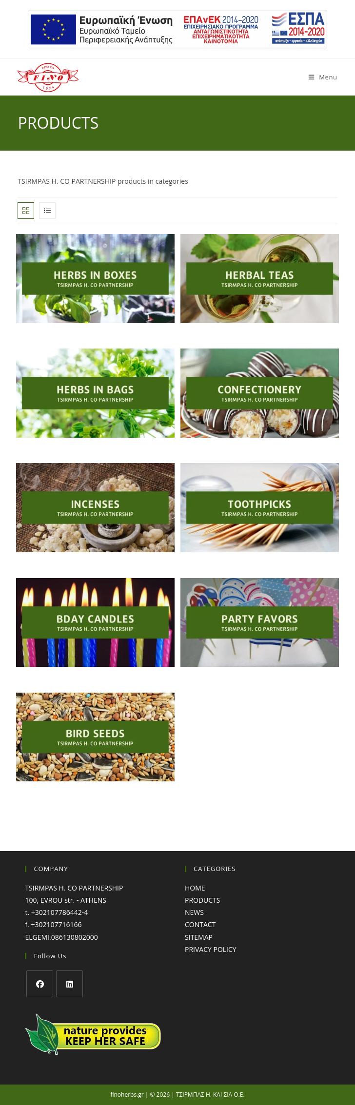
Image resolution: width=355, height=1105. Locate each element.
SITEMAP (199, 937)
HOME (195, 887)
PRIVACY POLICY (211, 949)
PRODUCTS (202, 900)
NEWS (194, 912)
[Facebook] (39, 983)
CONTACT (200, 924)
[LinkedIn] (69, 983)
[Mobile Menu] (319, 77)
